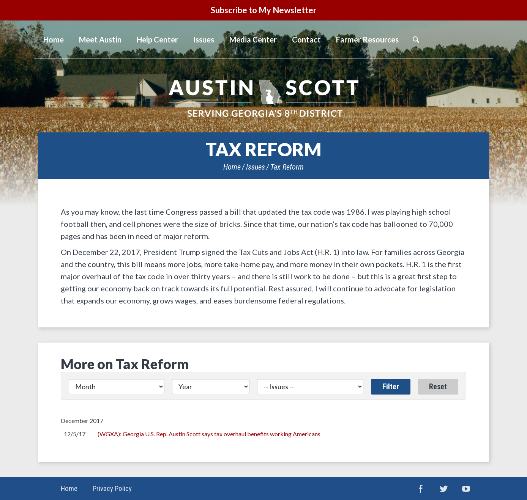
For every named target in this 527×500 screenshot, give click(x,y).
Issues (203, 39)
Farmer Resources (367, 39)
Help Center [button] (157, 39)
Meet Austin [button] (100, 39)
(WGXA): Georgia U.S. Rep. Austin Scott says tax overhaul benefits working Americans (209, 433)
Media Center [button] (253, 39)
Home (232, 166)
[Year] (211, 386)
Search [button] (415, 39)
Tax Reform (287, 166)
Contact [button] (306, 39)
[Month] (116, 386)
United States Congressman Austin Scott (263, 98)
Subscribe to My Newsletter (264, 10)
